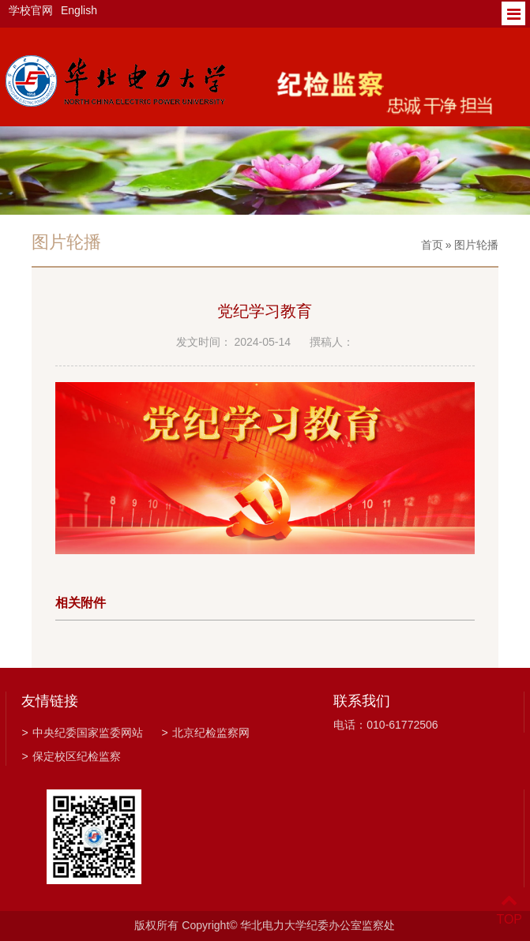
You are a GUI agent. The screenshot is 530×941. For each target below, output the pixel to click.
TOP (509, 910)
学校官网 (31, 10)
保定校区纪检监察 (70, 756)
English (79, 10)
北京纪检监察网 (205, 732)
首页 (432, 244)
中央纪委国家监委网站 (81, 732)
